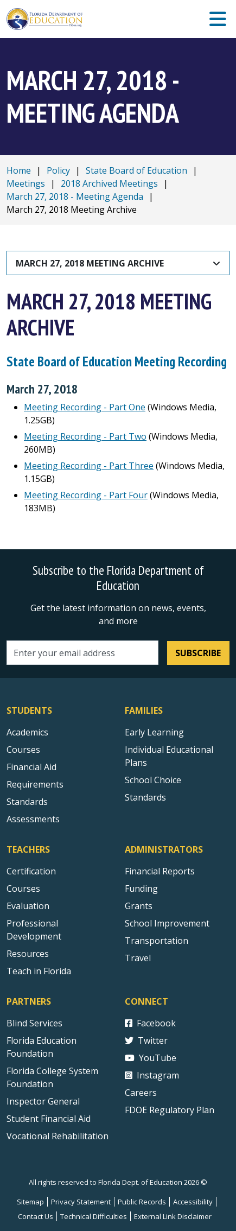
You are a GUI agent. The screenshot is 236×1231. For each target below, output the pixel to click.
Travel (138, 958)
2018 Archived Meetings (109, 183)
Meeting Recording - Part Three (89, 466)
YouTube (150, 1058)
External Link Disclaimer (173, 1216)
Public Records (142, 1202)
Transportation (156, 941)
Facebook (150, 1023)
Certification (31, 871)
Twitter (146, 1040)
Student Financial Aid (49, 1119)
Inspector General (43, 1101)
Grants (138, 906)
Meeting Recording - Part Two (85, 436)
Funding (141, 888)
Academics (27, 732)
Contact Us (35, 1216)
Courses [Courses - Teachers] (23, 888)
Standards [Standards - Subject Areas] (27, 802)
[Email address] (82, 652)
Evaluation (28, 906)
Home (19, 170)
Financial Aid (31, 767)
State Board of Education (136, 170)
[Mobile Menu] (217, 19)
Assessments (33, 819)
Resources (28, 954)
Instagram (152, 1075)
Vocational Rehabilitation (58, 1136)
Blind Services (34, 1023)
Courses (23, 750)
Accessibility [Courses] (193, 1202)
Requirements (35, 784)
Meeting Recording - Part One (84, 407)
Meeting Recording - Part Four (86, 495)
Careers (141, 1093)
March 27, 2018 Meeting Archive (90, 263)
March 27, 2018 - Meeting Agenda (75, 196)
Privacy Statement (81, 1202)
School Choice (153, 780)
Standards (145, 797)
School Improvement (167, 923)
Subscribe (198, 653)
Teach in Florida (39, 971)
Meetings (26, 183)
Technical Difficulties (93, 1216)
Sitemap (30, 1202)
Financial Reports (160, 871)
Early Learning (154, 732)
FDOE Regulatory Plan (169, 1110)
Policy (58, 170)
